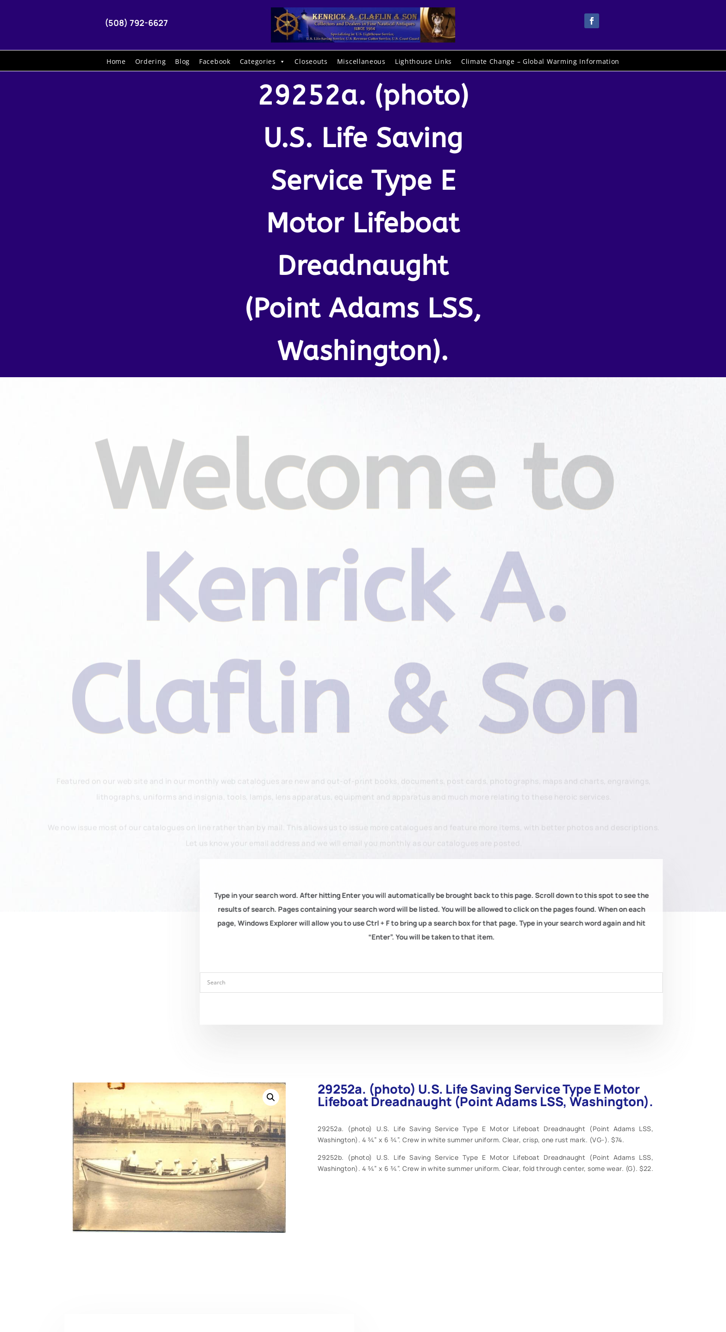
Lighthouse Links (423, 61)
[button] (271, 1097)
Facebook (215, 61)
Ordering (150, 61)
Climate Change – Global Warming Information (540, 61)
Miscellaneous (361, 61)
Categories (263, 61)
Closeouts (310, 61)
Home (116, 61)
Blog (182, 61)
